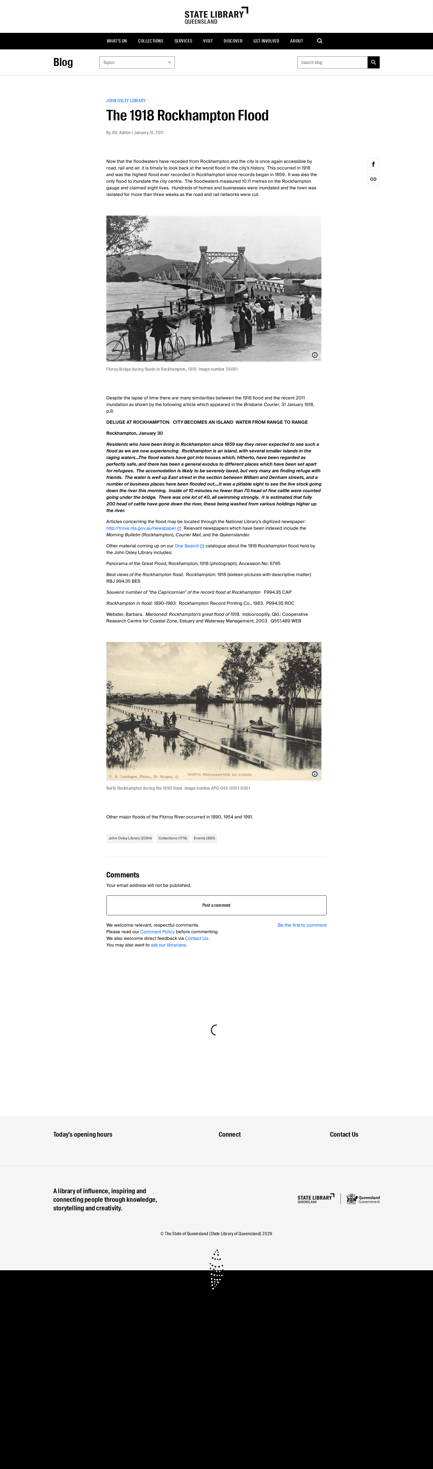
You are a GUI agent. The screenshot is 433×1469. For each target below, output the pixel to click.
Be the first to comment (302, 925)
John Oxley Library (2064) (130, 838)
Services (183, 41)
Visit (208, 41)
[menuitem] (117, 41)
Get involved (266, 41)
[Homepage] (316, 1198)
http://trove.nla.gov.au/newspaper (143, 528)
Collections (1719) (173, 838)
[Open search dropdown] (320, 41)
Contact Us (196, 938)
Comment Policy (157, 932)
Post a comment (216, 905)
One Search (189, 546)
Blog (63, 62)
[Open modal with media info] (314, 355)
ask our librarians (168, 945)
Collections (150, 41)
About (296, 41)
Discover (233, 41)
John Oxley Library (126, 101)
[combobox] (137, 62)
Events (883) (204, 838)
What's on (117, 41)
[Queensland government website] (363, 1198)
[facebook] (373, 164)
